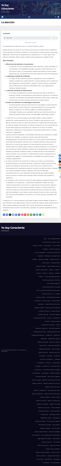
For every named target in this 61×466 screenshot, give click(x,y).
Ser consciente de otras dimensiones (50, 435)
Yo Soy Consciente (12, 227)
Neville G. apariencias (37, 393)
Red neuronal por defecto (53, 421)
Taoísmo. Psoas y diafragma (53, 449)
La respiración (45, 366)
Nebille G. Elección (37, 383)
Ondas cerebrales (55, 407)
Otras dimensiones (55, 411)
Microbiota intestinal (41, 376)
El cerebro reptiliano (55, 314)
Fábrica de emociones (44, 349)
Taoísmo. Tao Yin (56, 452)
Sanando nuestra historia (41, 431)
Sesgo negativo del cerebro (44, 438)
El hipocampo (56, 318)
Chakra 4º (44, 273)
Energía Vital (49, 335)
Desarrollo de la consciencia (53, 304)
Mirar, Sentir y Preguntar (54, 376)
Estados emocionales (42, 342)
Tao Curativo (57, 442)
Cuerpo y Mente (56, 300)
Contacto (57, 293)
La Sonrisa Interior (55, 366)
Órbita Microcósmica (44, 411)
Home (45, 238)
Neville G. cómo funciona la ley (52, 393)
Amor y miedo (56, 245)
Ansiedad (45, 249)
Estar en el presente (55, 342)
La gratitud (57, 359)
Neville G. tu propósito (42, 404)
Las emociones (36, 373)
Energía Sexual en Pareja (40, 331)
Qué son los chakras (40, 421)
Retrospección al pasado (45, 424)
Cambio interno (46, 262)
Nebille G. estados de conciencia (51, 383)
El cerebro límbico (55, 311)
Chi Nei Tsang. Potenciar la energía (51, 287)
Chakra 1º (51, 269)
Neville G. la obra (55, 397)
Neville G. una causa (55, 404)
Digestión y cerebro (39, 307)
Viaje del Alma (48, 459)
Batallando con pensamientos (52, 256)
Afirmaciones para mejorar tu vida (51, 242)
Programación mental (46, 418)
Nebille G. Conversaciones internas (51, 380)
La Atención (57, 355)
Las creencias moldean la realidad (51, 369)
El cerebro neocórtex (43, 314)
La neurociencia (56, 362)
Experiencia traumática (54, 345)
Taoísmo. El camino (55, 445)
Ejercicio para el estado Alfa (53, 307)
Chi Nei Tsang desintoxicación (52, 276)
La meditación (40, 362)
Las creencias (37, 369)
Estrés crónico (43, 345)
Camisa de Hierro (55, 262)
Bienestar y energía (43, 259)
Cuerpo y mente (46, 300)
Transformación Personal (53, 455)
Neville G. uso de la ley (44, 407)
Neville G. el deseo (45, 397)
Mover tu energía (36, 380)
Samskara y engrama (45, 428)
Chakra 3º (38, 273)
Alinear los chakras (37, 245)
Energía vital (44, 338)
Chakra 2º (57, 269)
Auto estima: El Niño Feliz (53, 252)
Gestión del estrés (43, 352)
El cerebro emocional (44, 311)
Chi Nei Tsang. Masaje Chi (53, 283)
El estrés (49, 318)
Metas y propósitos (55, 373)
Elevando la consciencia (41, 328)
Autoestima (40, 256)
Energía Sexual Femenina (53, 331)
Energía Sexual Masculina (38, 335)
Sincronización (56, 438)
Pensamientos (44, 414)
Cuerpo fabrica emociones (53, 297)
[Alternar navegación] (29, 17)
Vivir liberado (46, 462)
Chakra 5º (51, 273)
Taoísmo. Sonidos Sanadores (43, 452)
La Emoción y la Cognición (46, 359)
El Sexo (58, 324)
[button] (55, 17)
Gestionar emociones (54, 352)
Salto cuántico (56, 424)
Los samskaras (45, 373)
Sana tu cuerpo (56, 428)
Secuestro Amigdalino (54, 431)
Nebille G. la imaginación (40, 390)
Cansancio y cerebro (41, 266)
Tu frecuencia (39, 459)
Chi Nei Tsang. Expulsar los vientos (51, 280)
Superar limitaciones (47, 442)
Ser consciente (36, 435)
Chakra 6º (57, 273)
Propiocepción (56, 418)
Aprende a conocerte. (54, 249)
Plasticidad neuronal (54, 414)
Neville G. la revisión (41, 400)
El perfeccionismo (55, 321)
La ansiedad (42, 355)
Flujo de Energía (56, 349)
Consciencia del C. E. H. (48, 293)
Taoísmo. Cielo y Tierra (43, 445)
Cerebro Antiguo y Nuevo (53, 266)
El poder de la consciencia (48, 324)
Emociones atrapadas (54, 328)
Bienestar (35, 259)
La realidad (38, 366)
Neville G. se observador (54, 400)
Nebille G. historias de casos (52, 387)
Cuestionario (41, 304)
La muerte (47, 362)
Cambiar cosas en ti (55, 259)
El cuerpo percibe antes (40, 318)
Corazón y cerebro (40, 297)
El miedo (47, 321)
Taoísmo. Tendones (41, 455)
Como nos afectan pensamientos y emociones (48, 290)
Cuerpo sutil (38, 300)
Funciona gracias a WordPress (9, 350)
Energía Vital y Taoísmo (54, 338)
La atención (50, 355)
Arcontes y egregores (40, 252)
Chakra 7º (41, 276)
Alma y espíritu (47, 245)
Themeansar (4, 351)
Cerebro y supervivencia (41, 269)
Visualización (56, 459)
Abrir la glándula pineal (54, 238)
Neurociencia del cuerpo (54, 390)
